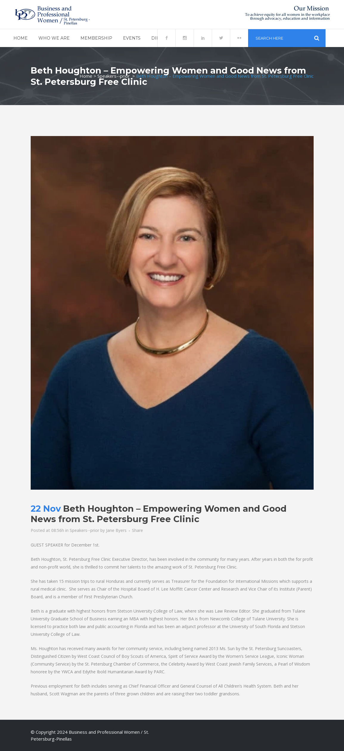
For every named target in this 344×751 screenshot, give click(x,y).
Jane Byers (116, 530)
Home (86, 76)
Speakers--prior (113, 76)
